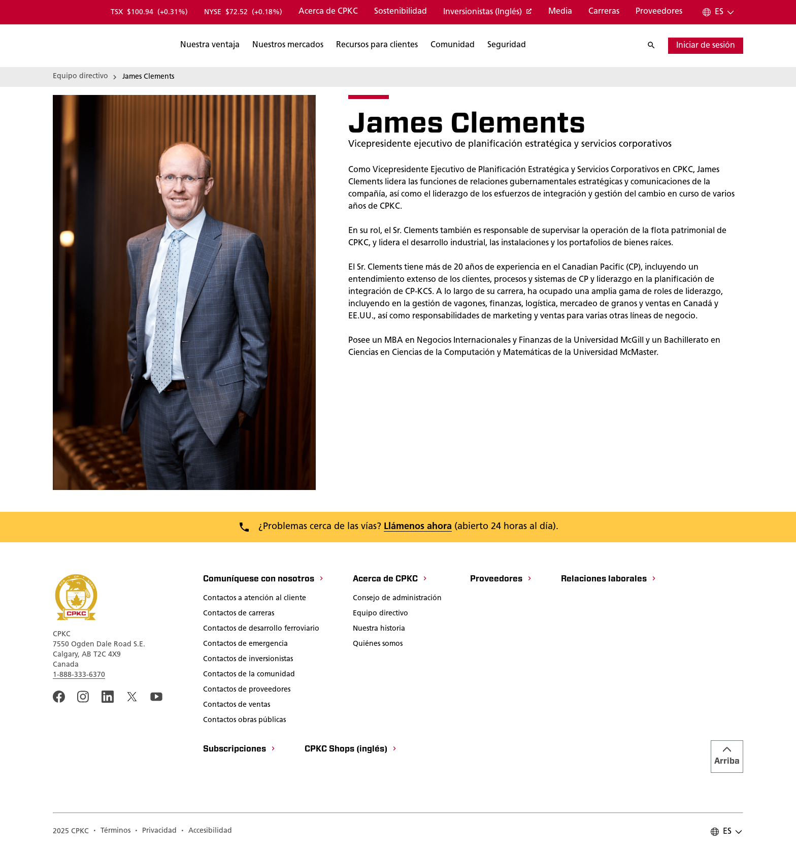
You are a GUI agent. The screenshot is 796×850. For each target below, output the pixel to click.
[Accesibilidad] (206, 831)
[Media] (560, 12)
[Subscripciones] (239, 750)
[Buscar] (259, 45)
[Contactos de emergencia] (245, 644)
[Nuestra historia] (379, 629)
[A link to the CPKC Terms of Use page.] (111, 831)
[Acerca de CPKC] (328, 12)
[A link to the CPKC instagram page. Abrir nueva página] (83, 697)
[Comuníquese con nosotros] (263, 579)
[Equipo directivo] (380, 614)
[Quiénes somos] (378, 644)
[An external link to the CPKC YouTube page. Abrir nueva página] (156, 697)
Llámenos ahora (418, 527)
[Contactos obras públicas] (244, 721)
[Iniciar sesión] (705, 46)
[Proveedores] (659, 12)
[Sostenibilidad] (400, 12)
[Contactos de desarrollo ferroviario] (261, 629)
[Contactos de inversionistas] (248, 660)
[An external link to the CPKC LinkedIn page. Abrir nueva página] (108, 697)
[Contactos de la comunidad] (249, 675)
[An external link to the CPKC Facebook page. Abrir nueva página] (59, 697)
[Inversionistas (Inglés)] (487, 12)
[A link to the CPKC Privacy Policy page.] (156, 831)
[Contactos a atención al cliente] (254, 599)
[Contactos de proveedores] (246, 690)
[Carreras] (603, 12)
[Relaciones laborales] (609, 579)
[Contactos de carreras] (238, 614)
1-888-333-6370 (79, 675)
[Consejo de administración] (397, 599)
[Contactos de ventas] (236, 705)
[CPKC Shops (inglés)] (351, 750)
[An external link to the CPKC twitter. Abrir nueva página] (132, 697)
